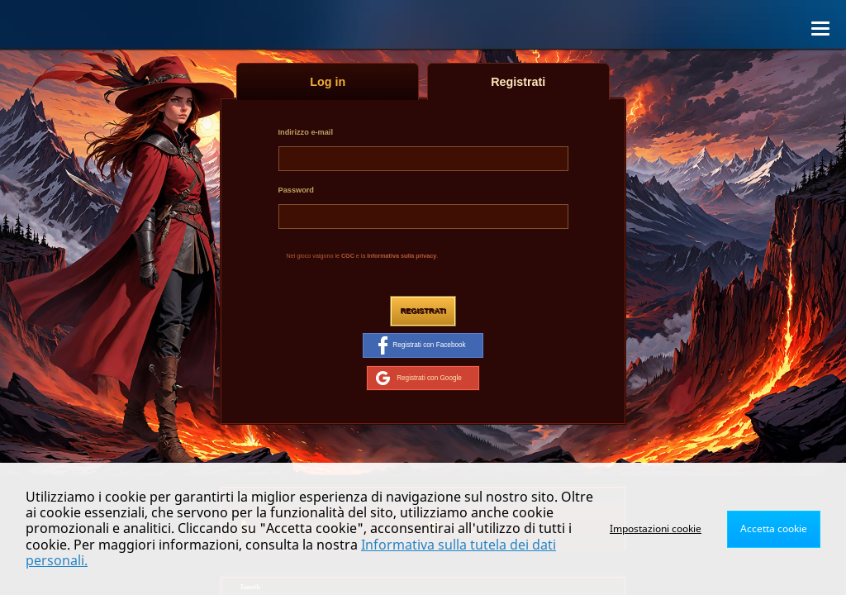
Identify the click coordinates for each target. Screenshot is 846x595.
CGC (347, 256)
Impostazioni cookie (655, 528)
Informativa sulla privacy (401, 256)
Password (296, 190)
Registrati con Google (419, 378)
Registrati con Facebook (421, 345)
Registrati (422, 311)
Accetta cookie (773, 528)
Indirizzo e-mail (305, 132)
